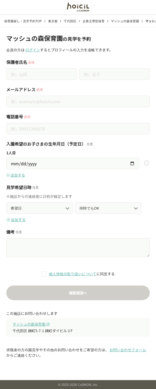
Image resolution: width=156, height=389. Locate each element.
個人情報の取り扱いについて (72, 273)
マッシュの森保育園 (31, 324)
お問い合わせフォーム (127, 349)
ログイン (32, 49)
